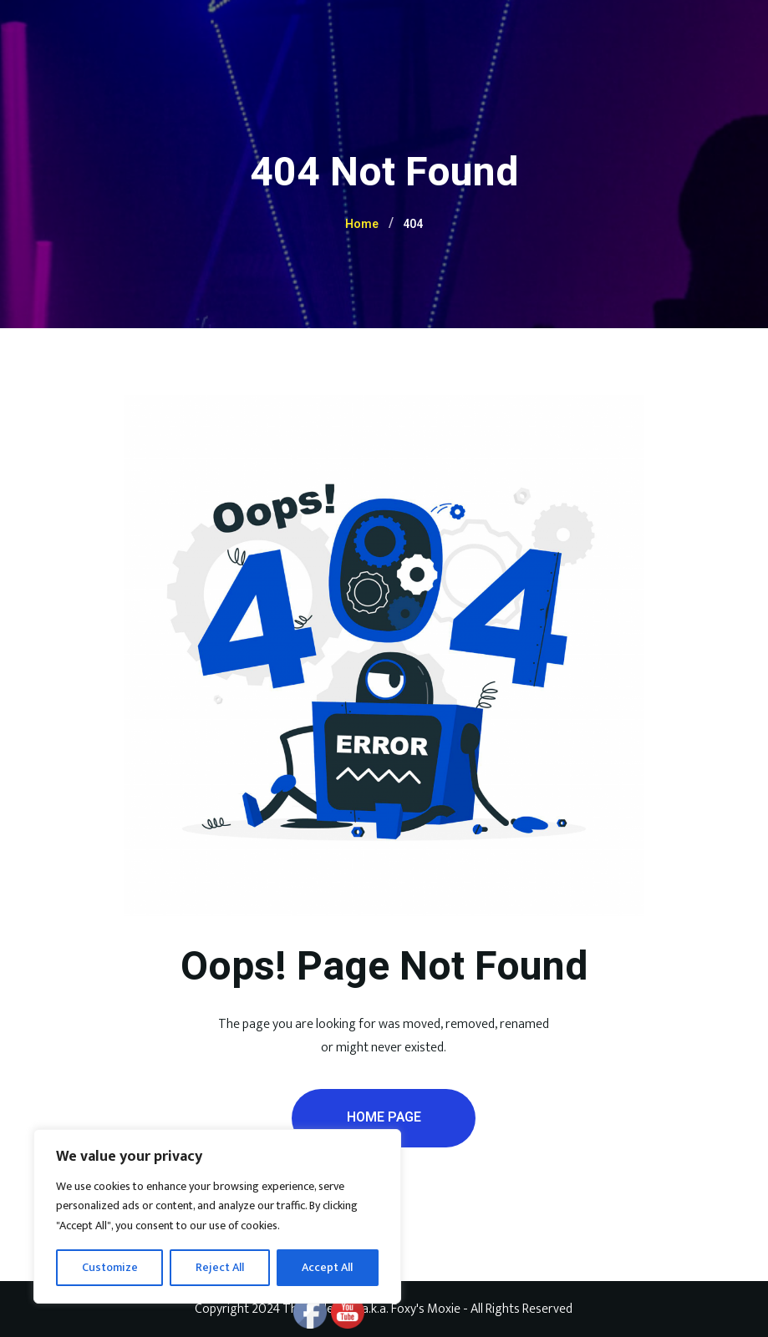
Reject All (220, 1267)
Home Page (384, 1117)
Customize (110, 1267)
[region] (217, 1216)
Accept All (327, 1267)
